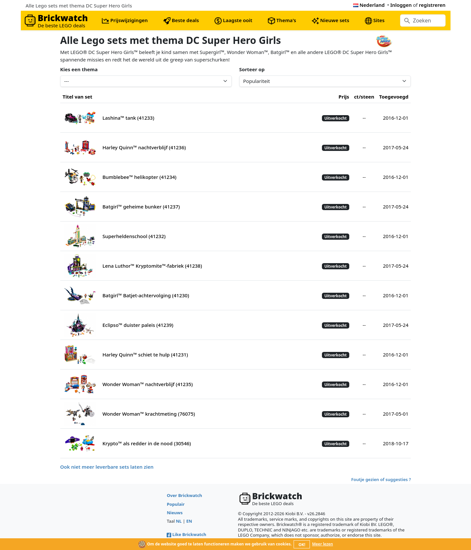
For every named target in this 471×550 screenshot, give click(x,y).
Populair (176, 504)
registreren (432, 5)
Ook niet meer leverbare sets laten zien (107, 466)
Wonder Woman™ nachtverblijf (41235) (148, 384)
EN (189, 521)
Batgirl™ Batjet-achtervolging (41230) (146, 295)
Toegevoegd (394, 96)
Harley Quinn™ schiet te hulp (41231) (145, 354)
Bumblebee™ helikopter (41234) (139, 177)
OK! (301, 544)
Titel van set (77, 96)
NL (179, 521)
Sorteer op (252, 69)
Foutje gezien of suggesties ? (381, 479)
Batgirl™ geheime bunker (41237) (141, 206)
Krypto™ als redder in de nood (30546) (147, 443)
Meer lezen (322, 544)
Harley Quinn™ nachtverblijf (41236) (144, 147)
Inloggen (401, 5)
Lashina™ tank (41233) (128, 117)
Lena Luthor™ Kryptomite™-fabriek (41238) (152, 265)
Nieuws (175, 513)
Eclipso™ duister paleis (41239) (138, 325)
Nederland (369, 5)
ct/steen (364, 96)
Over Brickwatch (184, 495)
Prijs (344, 96)
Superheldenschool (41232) (134, 236)
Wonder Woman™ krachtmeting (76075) (149, 413)
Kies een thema (79, 69)
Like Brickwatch (186, 534)
